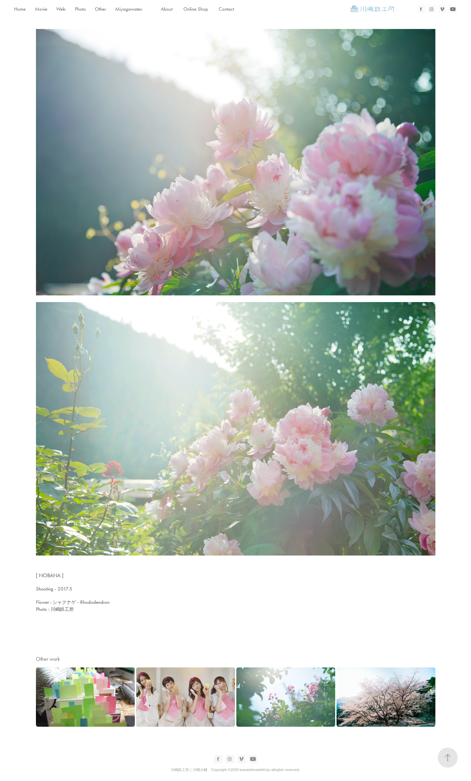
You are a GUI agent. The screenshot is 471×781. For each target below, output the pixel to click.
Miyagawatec (128, 9)
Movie (41, 9)
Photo (80, 9)
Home (20, 9)
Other (100, 9)
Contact (226, 9)
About (166, 9)
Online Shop (195, 9)
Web (61, 9)
